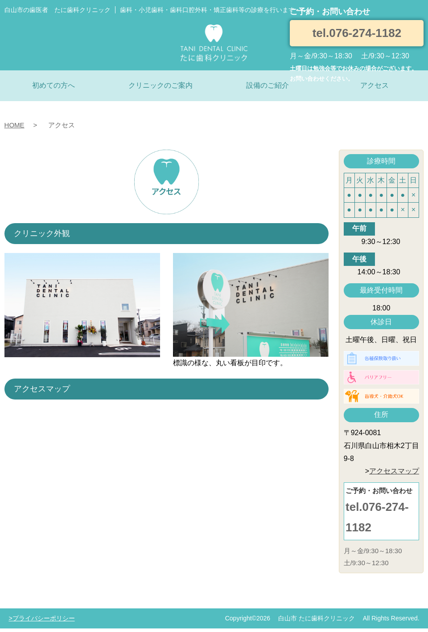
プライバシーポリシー (43, 618)
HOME (14, 125)
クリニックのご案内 (160, 85)
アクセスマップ (394, 471)
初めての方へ (53, 85)
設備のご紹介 (267, 85)
